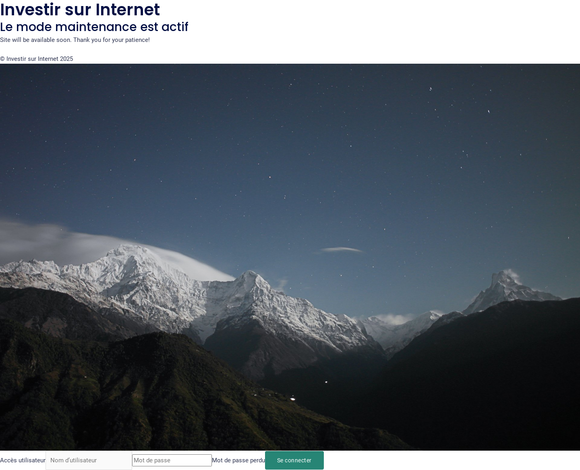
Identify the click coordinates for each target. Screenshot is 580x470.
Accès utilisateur (23, 460)
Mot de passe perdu (238, 460)
